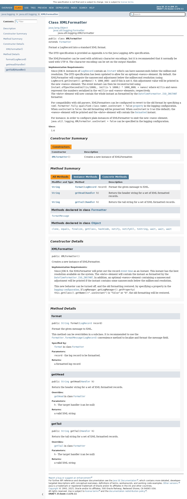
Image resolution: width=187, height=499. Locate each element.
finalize (77, 229)
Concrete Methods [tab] (114, 176)
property (138, 106)
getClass (90, 229)
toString (142, 229)
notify (116, 229)
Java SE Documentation (125, 480)
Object (96, 223)
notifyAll (128, 229)
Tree (33, 8)
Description (10, 28)
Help (91, 8)
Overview (7, 8)
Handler (90, 193)
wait (153, 229)
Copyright (53, 488)
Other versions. (170, 483)
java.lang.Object (58, 27)
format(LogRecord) (16, 59)
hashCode (103, 229)
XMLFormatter (49, 14)
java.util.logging (28, 14)
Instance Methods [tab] (85, 176)
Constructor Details (13, 44)
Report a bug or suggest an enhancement (70, 478)
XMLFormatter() (14, 49)
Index (74, 8)
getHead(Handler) (15, 64)
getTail (79, 202)
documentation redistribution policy (127, 491)
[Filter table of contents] (26, 21)
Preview (42, 8)
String (56, 187)
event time (127, 271)
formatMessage (60, 216)
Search (83, 8)
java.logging (8, 14)
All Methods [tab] (60, 176)
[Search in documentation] (157, 14)
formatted (141, 112)
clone (55, 229)
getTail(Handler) (14, 69)
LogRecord (87, 71)
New (51, 8)
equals (65, 229)
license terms (127, 2)
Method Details (11, 54)
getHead (79, 193)
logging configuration (66, 289)
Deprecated (62, 8)
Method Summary (12, 39)
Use (26, 8)
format (79, 187)
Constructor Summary (15, 33)
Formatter (65, 42)
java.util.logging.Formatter (69, 30)
